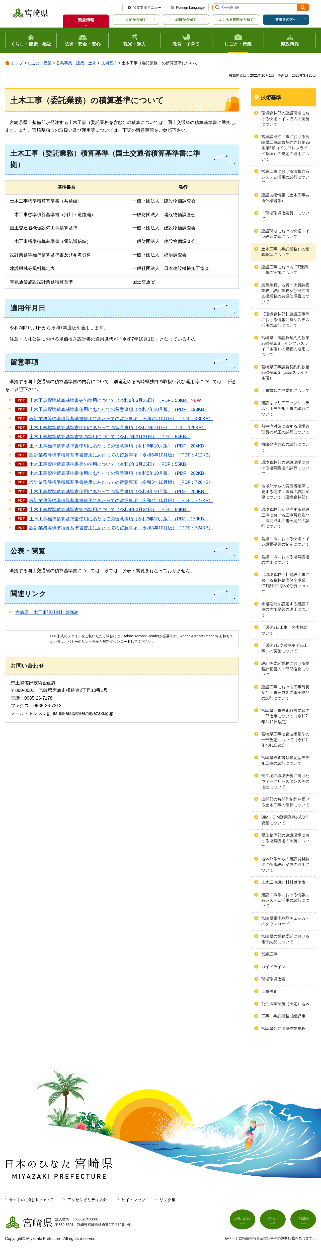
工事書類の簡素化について (285, 390)
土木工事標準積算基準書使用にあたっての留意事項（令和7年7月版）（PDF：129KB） (117, 427)
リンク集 (167, 1200)
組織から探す (185, 20)
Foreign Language (190, 8)
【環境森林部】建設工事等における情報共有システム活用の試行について (285, 320)
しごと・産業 (40, 63)
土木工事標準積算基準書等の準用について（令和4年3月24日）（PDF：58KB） (109, 509)
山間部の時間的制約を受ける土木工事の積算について (285, 802)
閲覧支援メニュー (147, 8)
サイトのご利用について (31, 1200)
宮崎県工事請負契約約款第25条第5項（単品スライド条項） (285, 372)
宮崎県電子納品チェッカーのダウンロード (285, 921)
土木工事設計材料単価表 (283, 882)
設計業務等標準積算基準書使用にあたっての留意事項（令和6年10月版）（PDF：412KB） (121, 454)
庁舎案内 (303, 1221)
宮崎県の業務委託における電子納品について (285, 939)
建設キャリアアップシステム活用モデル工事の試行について (285, 408)
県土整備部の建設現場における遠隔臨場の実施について (285, 841)
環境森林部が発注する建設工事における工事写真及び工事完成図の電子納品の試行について (285, 517)
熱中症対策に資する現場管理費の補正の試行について (285, 429)
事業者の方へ (285, 20)
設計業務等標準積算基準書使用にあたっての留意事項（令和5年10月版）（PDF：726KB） (121, 482)
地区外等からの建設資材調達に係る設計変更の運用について (285, 864)
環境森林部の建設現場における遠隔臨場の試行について (285, 468)
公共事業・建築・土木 (76, 63)
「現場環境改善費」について (285, 216)
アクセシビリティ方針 (87, 1200)
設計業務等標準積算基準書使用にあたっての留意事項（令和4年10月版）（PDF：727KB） (121, 500)
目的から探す (135, 20)
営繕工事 (269, 954)
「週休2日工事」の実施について (284, 630)
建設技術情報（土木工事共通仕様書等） (285, 198)
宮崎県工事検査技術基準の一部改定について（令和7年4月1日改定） (285, 739)
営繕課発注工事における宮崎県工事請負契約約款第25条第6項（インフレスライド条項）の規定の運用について (285, 147)
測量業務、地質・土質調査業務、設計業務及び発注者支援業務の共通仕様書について (285, 293)
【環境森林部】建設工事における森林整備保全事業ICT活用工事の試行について (285, 582)
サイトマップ (133, 1200)
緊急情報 (86, 20)
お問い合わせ (242, 1221)
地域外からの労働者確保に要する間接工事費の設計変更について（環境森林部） (285, 491)
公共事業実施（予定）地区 (285, 1004)
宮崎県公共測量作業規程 (283, 1028)
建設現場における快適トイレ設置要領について (285, 234)
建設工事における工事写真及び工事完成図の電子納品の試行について (285, 692)
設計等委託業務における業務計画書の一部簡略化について (285, 669)
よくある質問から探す (236, 20)
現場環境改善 (273, 979)
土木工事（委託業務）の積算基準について (285, 252)
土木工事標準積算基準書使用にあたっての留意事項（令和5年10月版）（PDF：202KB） (118, 473)
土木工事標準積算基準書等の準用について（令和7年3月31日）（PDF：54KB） (109, 436)
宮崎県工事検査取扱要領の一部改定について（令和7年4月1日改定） (285, 716)
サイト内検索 (216, 7)
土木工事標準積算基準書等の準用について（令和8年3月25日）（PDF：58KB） (109, 400)
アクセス (273, 1221)
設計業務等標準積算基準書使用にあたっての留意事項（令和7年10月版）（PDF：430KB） (121, 418)
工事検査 (269, 991)
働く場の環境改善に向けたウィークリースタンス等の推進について (285, 781)
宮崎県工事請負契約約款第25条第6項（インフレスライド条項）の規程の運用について (285, 346)
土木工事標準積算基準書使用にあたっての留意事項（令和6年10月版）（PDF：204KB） (118, 445)
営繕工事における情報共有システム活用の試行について (285, 177)
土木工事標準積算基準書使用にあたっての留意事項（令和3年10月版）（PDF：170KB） (118, 518)
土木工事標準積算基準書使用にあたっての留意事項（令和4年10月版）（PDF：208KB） (118, 491)
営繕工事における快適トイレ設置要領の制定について (285, 541)
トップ (17, 63)
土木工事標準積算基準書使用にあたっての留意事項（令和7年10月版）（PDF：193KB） (118, 409)
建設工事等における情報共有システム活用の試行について (285, 900)
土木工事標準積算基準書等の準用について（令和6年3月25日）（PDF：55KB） (109, 464)
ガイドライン (273, 967)
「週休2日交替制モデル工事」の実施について (284, 648)
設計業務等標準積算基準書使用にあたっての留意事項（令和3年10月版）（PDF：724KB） (121, 527)
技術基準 (109, 63)
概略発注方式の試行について (285, 447)
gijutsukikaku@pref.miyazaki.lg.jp (80, 713)
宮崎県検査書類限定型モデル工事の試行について (285, 760)
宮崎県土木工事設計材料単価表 (46, 612)
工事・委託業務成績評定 (283, 1016)
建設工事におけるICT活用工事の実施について (284, 270)
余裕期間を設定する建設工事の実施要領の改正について (285, 609)
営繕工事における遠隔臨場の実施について (285, 559)
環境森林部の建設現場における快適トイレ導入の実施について (285, 118)
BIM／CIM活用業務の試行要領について (284, 820)
